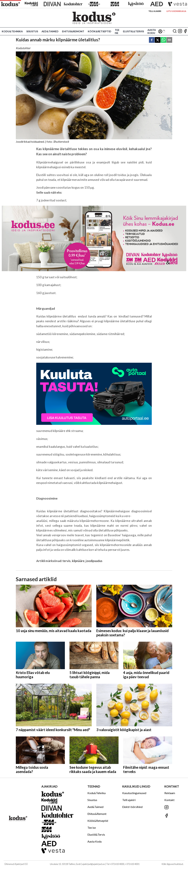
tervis (67, 561)
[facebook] (152, 40)
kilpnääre (78, 561)
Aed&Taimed (50, 31)
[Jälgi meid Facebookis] (185, 31)
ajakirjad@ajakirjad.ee (93, 864)
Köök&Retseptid (99, 31)
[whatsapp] (163, 40)
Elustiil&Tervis (133, 31)
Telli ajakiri (154, 11)
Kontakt (169, 800)
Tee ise (117, 31)
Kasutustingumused (134, 793)
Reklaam (169, 793)
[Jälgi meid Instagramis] (180, 31)
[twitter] (157, 40)
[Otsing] (174, 31)
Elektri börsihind (132, 806)
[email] (169, 40)
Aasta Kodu (151, 31)
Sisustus (32, 31)
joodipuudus (94, 561)
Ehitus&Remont (73, 31)
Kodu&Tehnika (12, 31)
